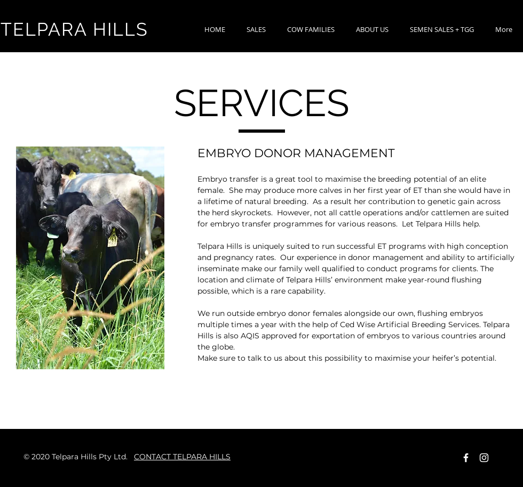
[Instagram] (484, 458)
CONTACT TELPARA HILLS (182, 456)
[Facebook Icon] (466, 458)
